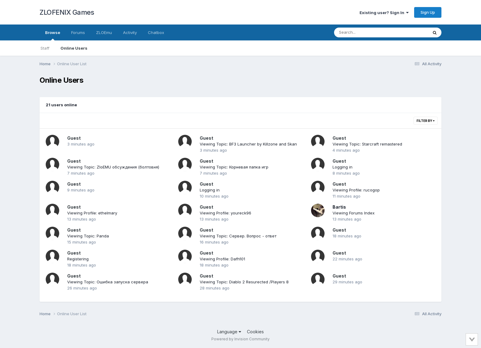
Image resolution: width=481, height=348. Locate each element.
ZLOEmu (104, 32)
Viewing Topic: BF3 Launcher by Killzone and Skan (248, 144)
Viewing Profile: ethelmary (92, 212)
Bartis (339, 207)
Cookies (255, 331)
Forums (78, 32)
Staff (44, 48)
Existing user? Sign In (384, 12)
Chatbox (156, 32)
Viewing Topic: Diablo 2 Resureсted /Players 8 (244, 281)
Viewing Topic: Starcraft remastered (367, 144)
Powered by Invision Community (240, 339)
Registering (78, 258)
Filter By (426, 121)
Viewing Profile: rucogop (356, 189)
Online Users (73, 48)
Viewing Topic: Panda (88, 235)
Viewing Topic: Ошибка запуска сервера (107, 281)
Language (229, 331)
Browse (52, 35)
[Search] (364, 32)
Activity (130, 32)
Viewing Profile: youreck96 (225, 212)
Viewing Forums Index (354, 212)
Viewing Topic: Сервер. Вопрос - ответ (238, 235)
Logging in (342, 167)
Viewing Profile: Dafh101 (222, 258)
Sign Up (428, 12)
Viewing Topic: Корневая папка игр (234, 167)
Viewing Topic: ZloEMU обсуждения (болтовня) (113, 167)
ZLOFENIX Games (67, 12)
